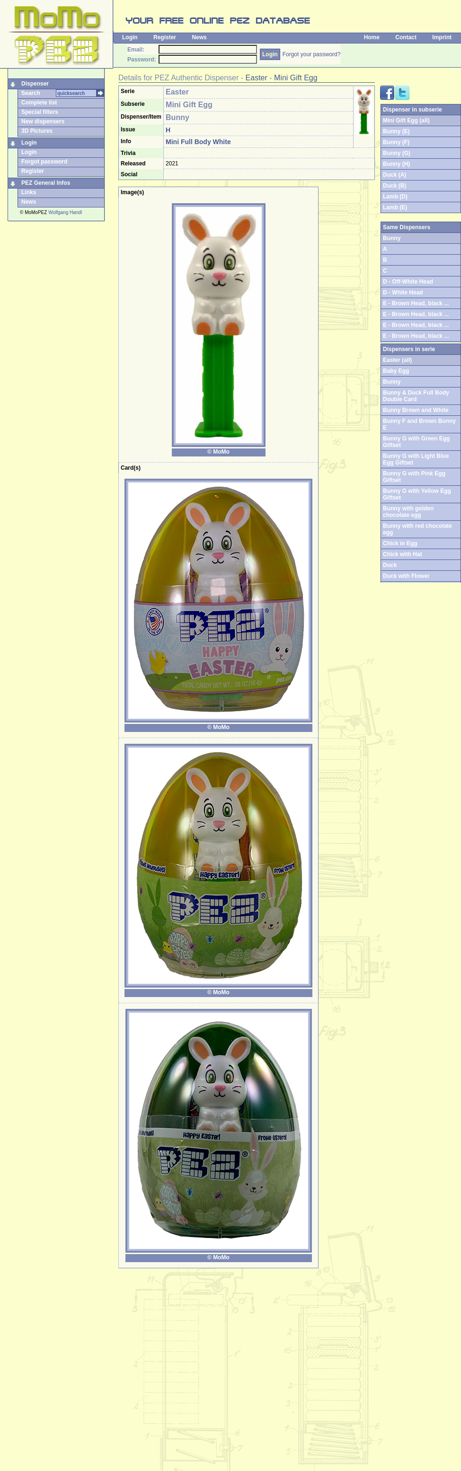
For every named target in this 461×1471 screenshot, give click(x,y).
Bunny (391, 382)
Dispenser (35, 83)
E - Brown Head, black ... (416, 303)
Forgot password (44, 161)
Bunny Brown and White (416, 410)
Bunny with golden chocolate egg (408, 511)
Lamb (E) (395, 207)
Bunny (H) (396, 164)
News (199, 37)
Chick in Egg (400, 543)
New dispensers (42, 121)
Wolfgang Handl (65, 212)
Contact (406, 37)
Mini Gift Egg (296, 78)
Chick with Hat (402, 554)
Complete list (39, 102)
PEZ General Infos (45, 183)
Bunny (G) (396, 153)
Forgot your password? (312, 54)
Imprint (442, 37)
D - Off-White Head (408, 281)
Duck (390, 565)
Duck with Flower (406, 576)
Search (30, 93)
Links (28, 192)
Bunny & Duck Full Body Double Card (416, 396)
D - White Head (403, 292)
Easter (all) (397, 360)
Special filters (39, 112)
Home (372, 37)
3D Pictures (37, 131)
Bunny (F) (396, 142)
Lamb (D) (395, 196)
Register (164, 37)
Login (130, 37)
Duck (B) (394, 185)
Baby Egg (396, 371)
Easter (256, 78)
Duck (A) (394, 175)
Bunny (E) (396, 131)
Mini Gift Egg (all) (406, 120)
